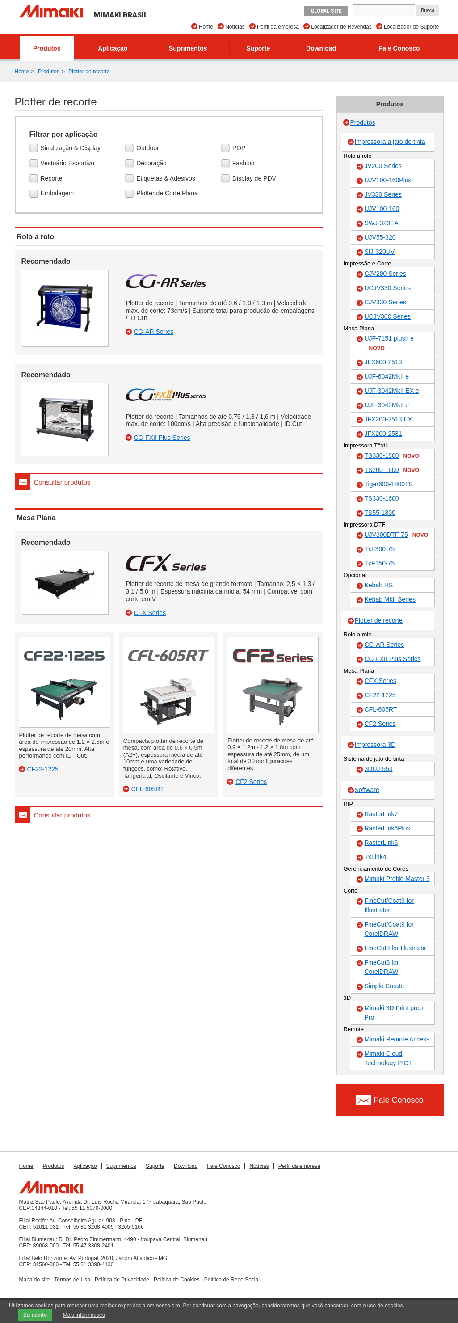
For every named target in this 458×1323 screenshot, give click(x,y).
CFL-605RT (381, 709)
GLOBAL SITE (326, 11)
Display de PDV (255, 178)
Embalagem (58, 194)
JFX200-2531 (383, 433)
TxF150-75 (380, 563)
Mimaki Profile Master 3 (397, 878)
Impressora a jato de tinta (390, 141)
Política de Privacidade (122, 1280)
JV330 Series (383, 194)
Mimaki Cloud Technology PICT (388, 1058)
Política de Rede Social (232, 1280)
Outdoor (149, 148)
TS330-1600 (382, 498)
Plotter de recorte (88, 71)
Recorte (53, 178)
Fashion (245, 163)
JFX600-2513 (383, 362)
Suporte (258, 48)
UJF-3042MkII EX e (392, 390)
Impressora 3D (375, 744)
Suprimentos (188, 48)
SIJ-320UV (380, 251)
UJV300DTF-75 (397, 535)
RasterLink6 (381, 842)
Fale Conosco (399, 48)
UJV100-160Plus (388, 180)
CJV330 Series (385, 302)
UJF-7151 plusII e (389, 343)
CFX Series (381, 680)
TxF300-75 (380, 548)
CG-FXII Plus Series (393, 658)
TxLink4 (376, 856)
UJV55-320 (380, 237)
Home (206, 27)
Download (321, 48)
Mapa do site (34, 1280)
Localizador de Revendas (341, 27)
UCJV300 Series (388, 316)
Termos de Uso (72, 1280)
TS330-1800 (392, 456)
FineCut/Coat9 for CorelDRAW (389, 929)
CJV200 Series (385, 273)
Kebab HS (379, 585)
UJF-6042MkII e (387, 376)
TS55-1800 (380, 512)
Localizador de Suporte (411, 27)
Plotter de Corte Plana (168, 194)
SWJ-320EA (382, 223)
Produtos (46, 48)
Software (367, 789)
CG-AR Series (384, 644)
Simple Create (384, 986)
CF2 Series (380, 723)
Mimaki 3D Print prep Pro (394, 1012)
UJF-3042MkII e (387, 405)
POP (240, 148)
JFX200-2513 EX (388, 419)
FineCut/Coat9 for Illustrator (389, 905)
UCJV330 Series (388, 287)
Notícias (234, 27)
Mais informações (84, 1315)
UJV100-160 (382, 208)
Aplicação (112, 48)
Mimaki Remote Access (397, 1039)
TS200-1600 (392, 470)
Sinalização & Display (72, 148)
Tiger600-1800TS (389, 484)
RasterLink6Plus (387, 828)
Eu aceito (35, 1315)
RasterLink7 (381, 813)
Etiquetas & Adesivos (167, 178)
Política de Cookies (177, 1280)
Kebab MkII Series (390, 599)
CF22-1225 (380, 695)
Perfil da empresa (278, 27)
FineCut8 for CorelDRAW (382, 967)
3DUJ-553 (379, 768)
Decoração (153, 163)
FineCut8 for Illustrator (396, 948)
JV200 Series (383, 165)
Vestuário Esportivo (69, 163)
